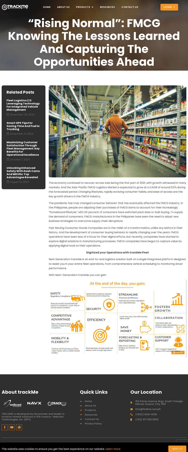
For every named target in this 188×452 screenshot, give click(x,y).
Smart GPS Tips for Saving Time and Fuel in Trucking (23, 126)
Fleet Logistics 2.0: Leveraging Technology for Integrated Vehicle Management (23, 105)
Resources (107, 7)
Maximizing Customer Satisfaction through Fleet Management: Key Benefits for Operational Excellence (23, 148)
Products (85, 7)
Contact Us (129, 7)
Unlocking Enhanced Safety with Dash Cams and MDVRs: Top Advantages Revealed (23, 172)
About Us (63, 7)
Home (47, 7)
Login (169, 7)
